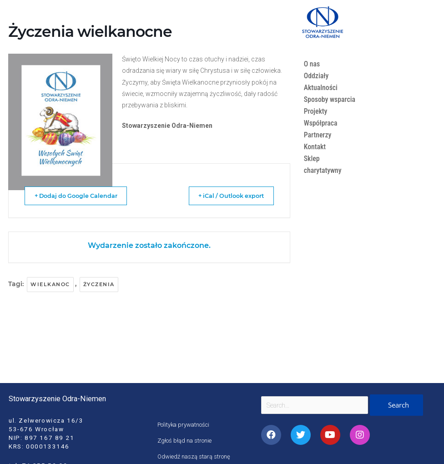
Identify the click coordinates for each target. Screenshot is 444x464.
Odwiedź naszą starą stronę (195, 456)
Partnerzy (318, 146)
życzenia (99, 284)
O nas (312, 64)
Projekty (316, 123)
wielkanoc (50, 284)
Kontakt (315, 158)
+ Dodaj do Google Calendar (83, 195)
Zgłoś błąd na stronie (185, 440)
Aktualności (321, 87)
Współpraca (321, 135)
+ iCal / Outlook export (223, 195)
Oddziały (317, 75)
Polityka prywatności (185, 424)
